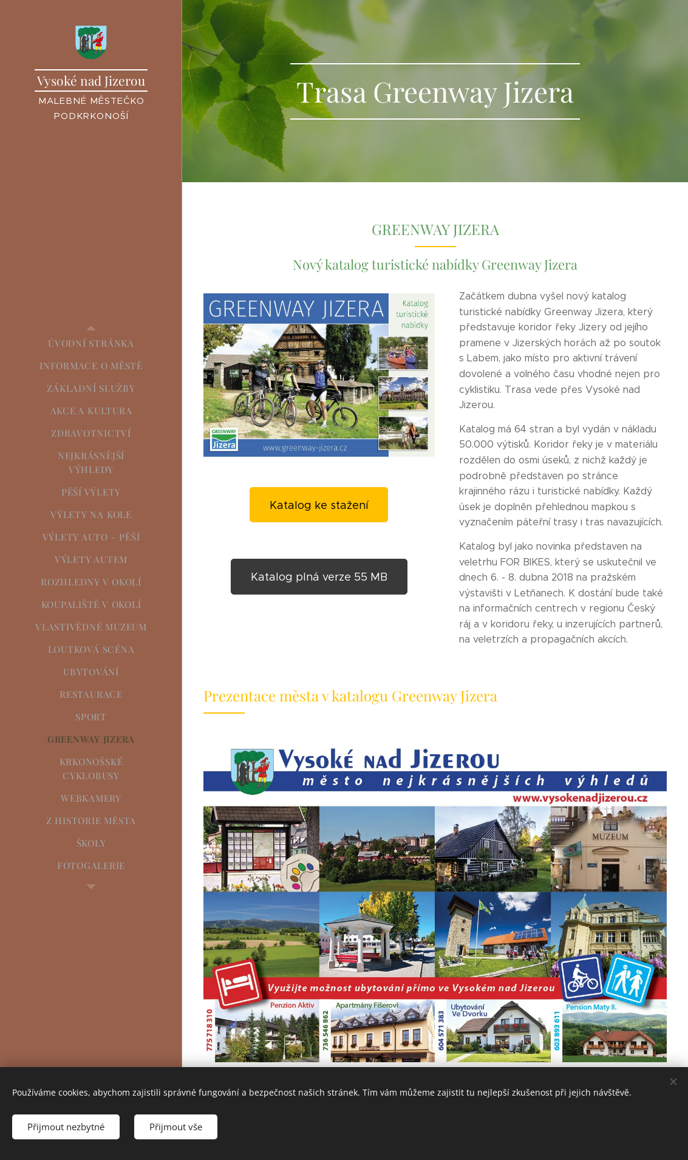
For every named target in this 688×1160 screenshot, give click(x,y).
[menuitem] (91, 343)
